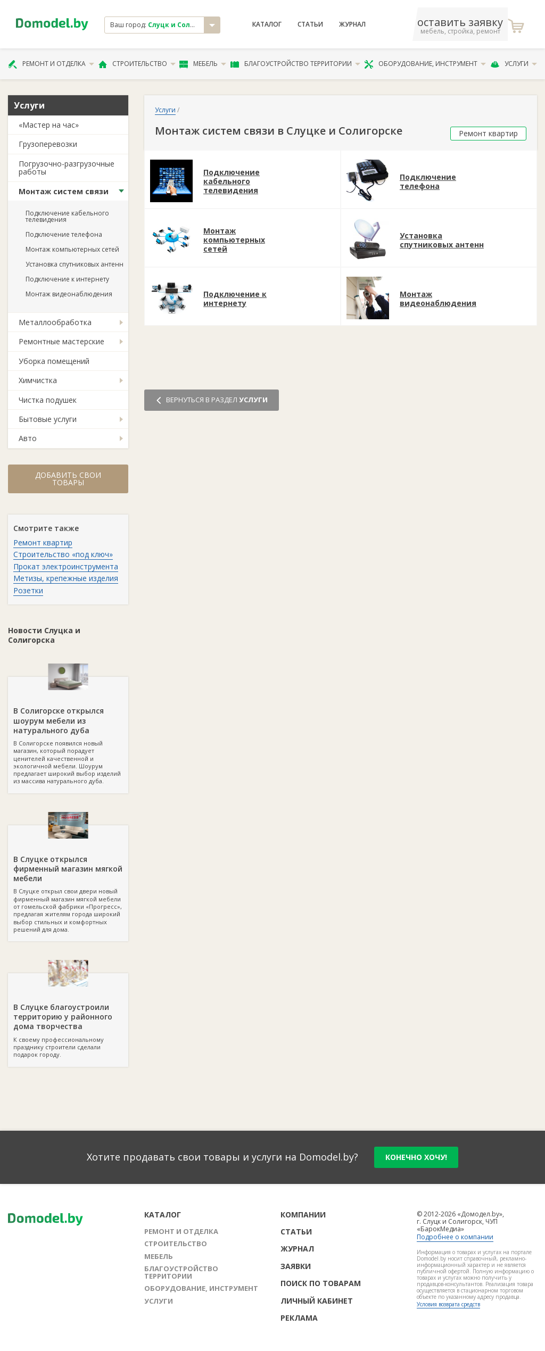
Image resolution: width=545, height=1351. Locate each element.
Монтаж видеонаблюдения (69, 294)
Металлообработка (55, 322)
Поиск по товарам (320, 1283)
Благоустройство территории (295, 64)
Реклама (299, 1318)
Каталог (267, 24)
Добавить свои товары (68, 478)
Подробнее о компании (455, 1236)
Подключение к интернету (67, 279)
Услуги (513, 64)
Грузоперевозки (48, 144)
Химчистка (38, 380)
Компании (303, 1215)
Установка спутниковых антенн (74, 264)
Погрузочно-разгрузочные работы (66, 168)
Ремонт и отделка (51, 64)
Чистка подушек (48, 400)
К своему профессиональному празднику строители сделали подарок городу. (68, 1015)
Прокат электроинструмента (65, 566)
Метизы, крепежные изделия (65, 578)
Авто (28, 438)
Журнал (352, 24)
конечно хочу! (416, 1157)
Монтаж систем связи (64, 191)
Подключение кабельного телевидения (67, 216)
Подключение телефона (64, 234)
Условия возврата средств (448, 1304)
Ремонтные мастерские (61, 341)
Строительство (137, 64)
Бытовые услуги (48, 419)
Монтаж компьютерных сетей (72, 249)
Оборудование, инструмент (425, 64)
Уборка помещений (54, 361)
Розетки (28, 590)
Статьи (310, 24)
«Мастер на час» (49, 125)
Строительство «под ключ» (63, 554)
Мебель (202, 64)
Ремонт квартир (42, 542)
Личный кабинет (316, 1301)
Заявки (295, 1266)
